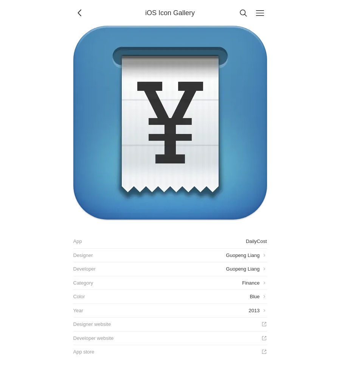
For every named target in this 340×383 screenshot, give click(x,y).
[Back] (80, 13)
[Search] (243, 13)
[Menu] (260, 13)
